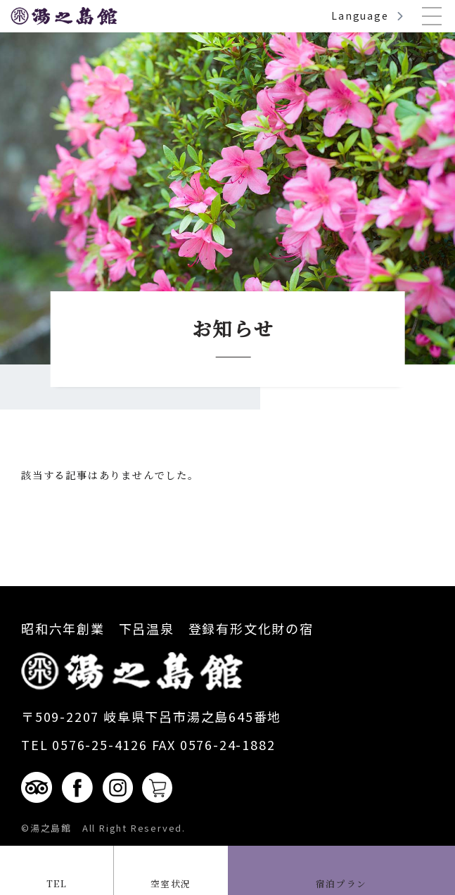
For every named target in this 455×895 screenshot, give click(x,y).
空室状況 (170, 882)
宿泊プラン (341, 882)
